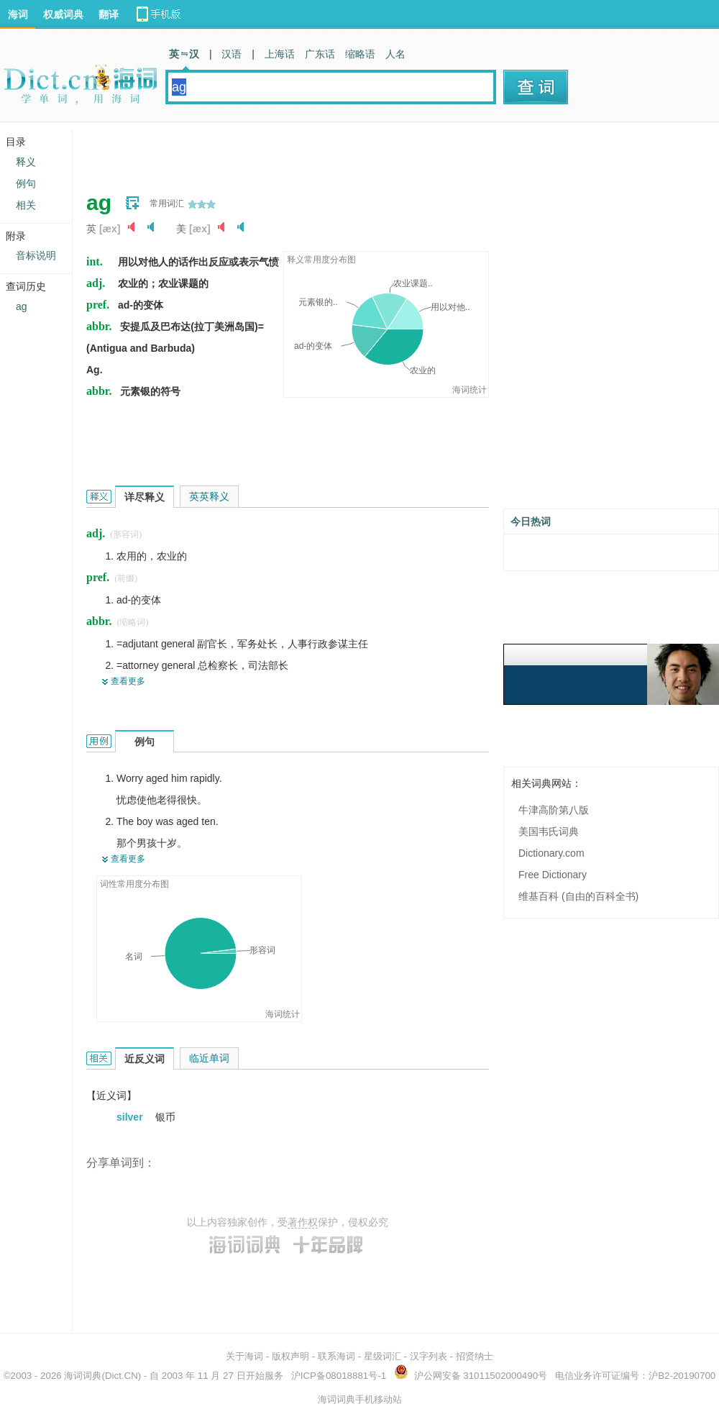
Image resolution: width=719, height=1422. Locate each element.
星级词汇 (382, 1356)
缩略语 (360, 54)
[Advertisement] (178, 151)
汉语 (231, 54)
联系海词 (336, 1356)
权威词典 (63, 14)
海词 (18, 14)
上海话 (280, 54)
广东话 (320, 54)
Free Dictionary (552, 874)
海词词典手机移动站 (360, 1399)
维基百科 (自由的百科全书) (578, 896)
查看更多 (128, 681)
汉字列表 (428, 1356)
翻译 (109, 14)
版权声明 (290, 1356)
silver (130, 1117)
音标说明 (36, 255)
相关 (26, 205)
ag (21, 306)
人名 (395, 54)
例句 (26, 183)
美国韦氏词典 (548, 831)
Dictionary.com (551, 853)
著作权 (303, 1222)
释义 (26, 162)
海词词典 (82, 1375)
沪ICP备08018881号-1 (338, 1375)
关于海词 (244, 1356)
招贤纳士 (474, 1356)
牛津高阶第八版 (553, 810)
